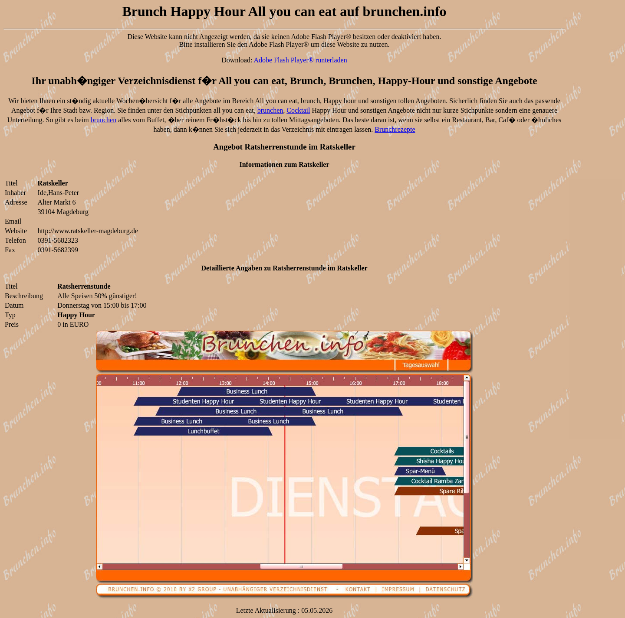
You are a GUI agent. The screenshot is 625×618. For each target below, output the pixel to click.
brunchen (270, 110)
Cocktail (298, 110)
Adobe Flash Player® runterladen (300, 60)
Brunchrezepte (395, 129)
